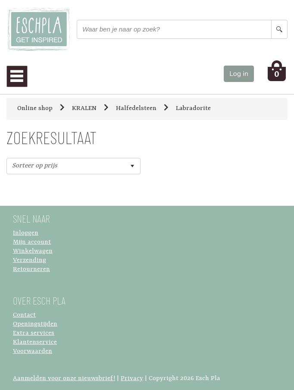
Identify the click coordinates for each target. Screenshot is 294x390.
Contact (24, 315)
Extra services (33, 333)
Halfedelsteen (136, 108)
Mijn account (32, 242)
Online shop (35, 108)
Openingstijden (35, 324)
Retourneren (31, 269)
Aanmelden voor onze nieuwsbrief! (64, 378)
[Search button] (279, 29)
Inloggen (25, 233)
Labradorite (193, 108)
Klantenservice (35, 342)
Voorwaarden (32, 351)
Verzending (29, 260)
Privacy (132, 378)
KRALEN (84, 108)
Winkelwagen (33, 251)
